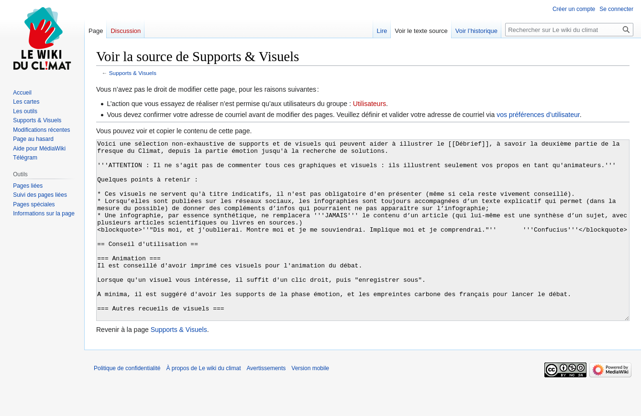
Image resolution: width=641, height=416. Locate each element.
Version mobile (310, 404)
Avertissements (266, 404)
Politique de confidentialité (127, 404)
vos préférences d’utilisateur (538, 114)
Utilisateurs (369, 103)
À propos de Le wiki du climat (203, 404)
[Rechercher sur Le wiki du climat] (569, 29)
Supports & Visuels (132, 73)
